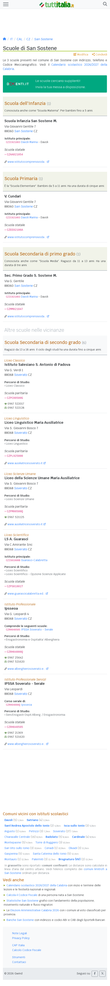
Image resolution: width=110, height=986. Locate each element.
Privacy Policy (21, 938)
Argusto (15, 831)
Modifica (81, 54)
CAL (19, 39)
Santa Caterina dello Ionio (56, 853)
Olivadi (79, 848)
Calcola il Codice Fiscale (22, 895)
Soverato (20, 375)
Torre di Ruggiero (53, 842)
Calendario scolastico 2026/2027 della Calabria (37, 885)
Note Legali (19, 933)
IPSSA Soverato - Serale (37, 629)
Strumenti (18, 957)
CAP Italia (18, 945)
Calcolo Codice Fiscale (26, 950)
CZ (28, 39)
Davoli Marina (29, 142)
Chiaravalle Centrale (23, 837)
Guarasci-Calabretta (34, 560)
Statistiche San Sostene (22, 900)
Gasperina (17, 853)
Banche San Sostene (20, 920)
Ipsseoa (26, 704)
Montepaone (18, 842)
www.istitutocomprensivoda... (27, 161)
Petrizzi (39, 831)
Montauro (16, 859)
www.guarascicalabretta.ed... (26, 593)
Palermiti (43, 859)
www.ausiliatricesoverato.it (25, 463)
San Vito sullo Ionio (23, 848)
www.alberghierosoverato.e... (26, 668)
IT (11, 39)
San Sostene (43, 39)
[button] (104, 4)
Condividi (99, 54)
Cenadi (55, 848)
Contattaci (19, 962)
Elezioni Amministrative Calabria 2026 (34, 910)
